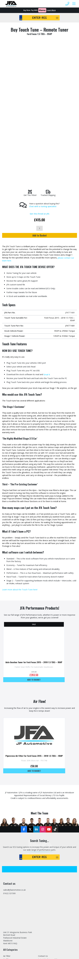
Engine (6, 835)
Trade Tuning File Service (49, 859)
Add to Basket (39, 92)
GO (57, 17)
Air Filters (7, 825)
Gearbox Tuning (10, 852)
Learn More (51, 10)
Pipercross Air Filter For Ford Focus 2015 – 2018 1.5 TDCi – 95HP (34, 620)
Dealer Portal (44, 862)
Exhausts (7, 845)
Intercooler (8, 869)
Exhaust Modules (10, 842)
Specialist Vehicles (46, 848)
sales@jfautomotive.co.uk (14, 755)
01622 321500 (9, 758)
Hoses (6, 862)
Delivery (41, 872)
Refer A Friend (44, 855)
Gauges (6, 848)
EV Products (8, 838)
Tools (5, 883)
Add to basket (34, 543)
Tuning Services (10, 889)
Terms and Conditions (47, 883)
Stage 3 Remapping (46, 838)
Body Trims (8, 828)
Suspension (8, 879)
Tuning (41, 866)
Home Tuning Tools (12, 859)
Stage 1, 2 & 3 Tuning (47, 828)
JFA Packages (9, 872)
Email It (46, 232)
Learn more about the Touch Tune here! (19, 452)
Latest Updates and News (49, 825)
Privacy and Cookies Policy (49, 879)
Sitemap (41, 869)
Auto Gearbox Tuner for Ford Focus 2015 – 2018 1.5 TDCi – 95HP (34, 525)
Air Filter (6, 821)
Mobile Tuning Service (47, 842)
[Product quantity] (39, 84)
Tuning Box (8, 886)
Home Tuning (9, 855)
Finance (41, 852)
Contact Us (43, 821)
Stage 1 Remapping (46, 831)
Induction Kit (8, 866)
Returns (41, 876)
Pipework (7, 876)
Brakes (6, 831)
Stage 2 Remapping (46, 835)
